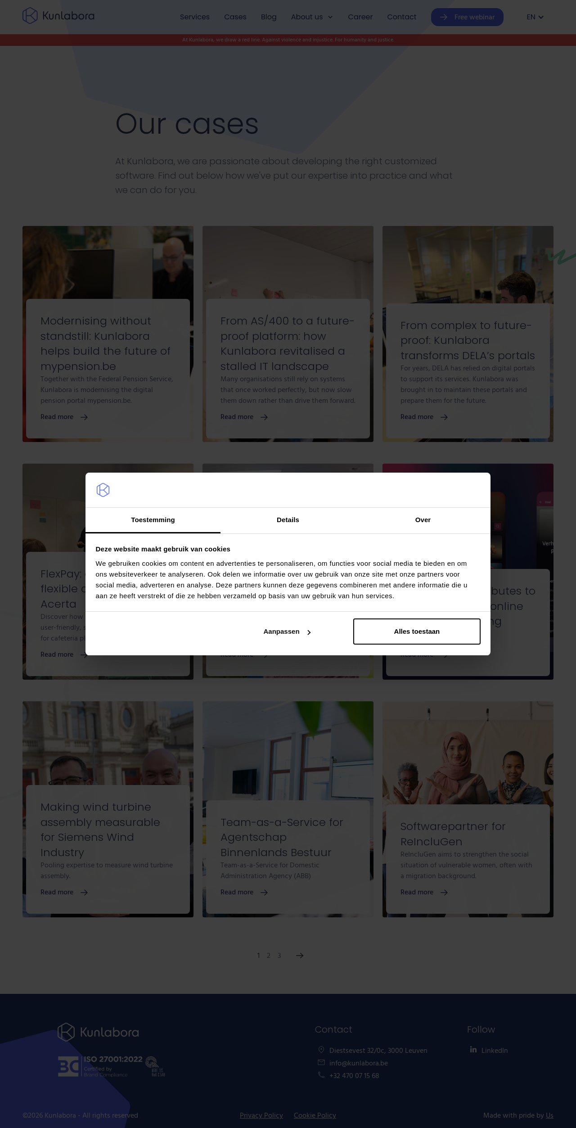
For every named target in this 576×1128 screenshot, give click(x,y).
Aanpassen (287, 631)
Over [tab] (423, 519)
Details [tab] (288, 519)
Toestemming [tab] (153, 519)
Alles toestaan (417, 631)
